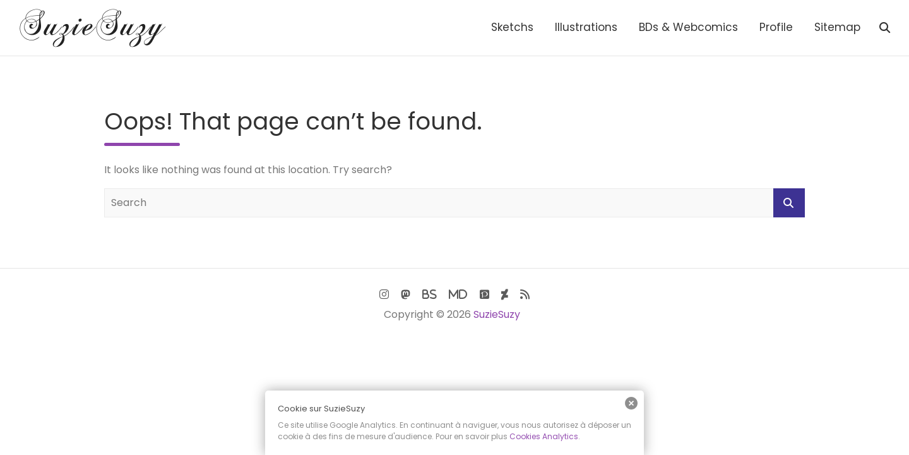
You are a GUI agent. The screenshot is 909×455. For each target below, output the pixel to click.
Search (789, 202)
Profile (776, 27)
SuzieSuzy (496, 314)
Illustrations (586, 27)
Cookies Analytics (543, 436)
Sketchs (512, 27)
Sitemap (837, 27)
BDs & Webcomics (688, 27)
